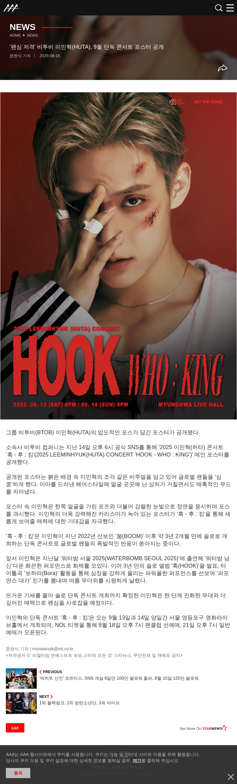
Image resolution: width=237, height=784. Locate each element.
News (32, 35)
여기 (137, 760)
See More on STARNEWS (205, 727)
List (15, 727)
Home (15, 35)
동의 (18, 772)
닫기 (231, 777)
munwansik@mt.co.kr (53, 648)
